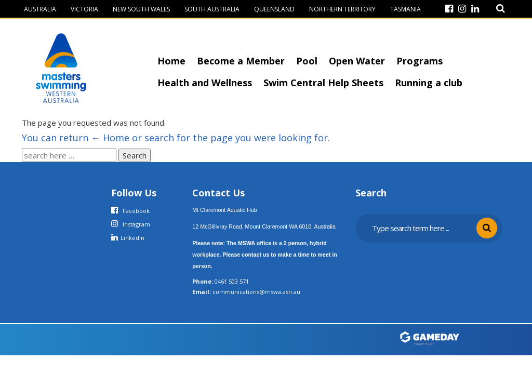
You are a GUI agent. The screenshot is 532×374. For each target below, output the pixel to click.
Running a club (428, 82)
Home (171, 61)
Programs (419, 61)
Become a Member (241, 61)
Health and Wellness (204, 82)
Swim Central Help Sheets (323, 82)
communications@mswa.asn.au (256, 292)
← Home (110, 137)
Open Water (357, 61)
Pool (306, 61)
